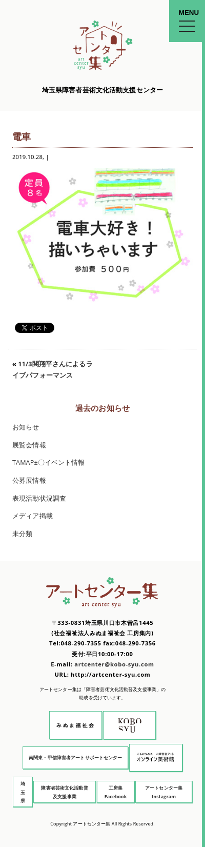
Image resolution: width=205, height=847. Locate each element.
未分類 (22, 533)
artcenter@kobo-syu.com (114, 664)
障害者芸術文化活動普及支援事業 (64, 791)
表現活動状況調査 (39, 498)
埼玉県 (22, 791)
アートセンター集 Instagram (163, 791)
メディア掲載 (32, 515)
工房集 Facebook (116, 791)
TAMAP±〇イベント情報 (48, 462)
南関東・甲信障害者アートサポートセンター (75, 757)
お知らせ (25, 427)
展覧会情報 (29, 445)
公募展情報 (29, 480)
